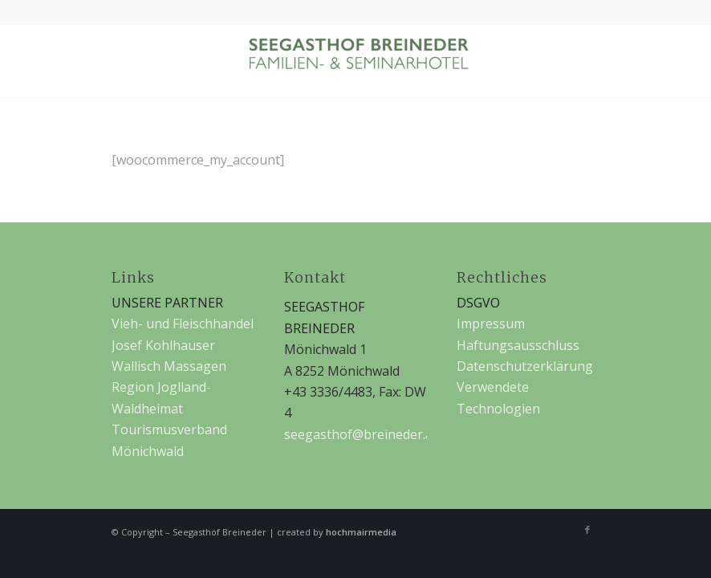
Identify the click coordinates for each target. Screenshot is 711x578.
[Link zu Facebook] (587, 530)
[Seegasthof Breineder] (355, 61)
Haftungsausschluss (518, 345)
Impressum (491, 323)
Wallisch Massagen (169, 366)
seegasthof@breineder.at (360, 434)
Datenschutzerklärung (525, 366)
